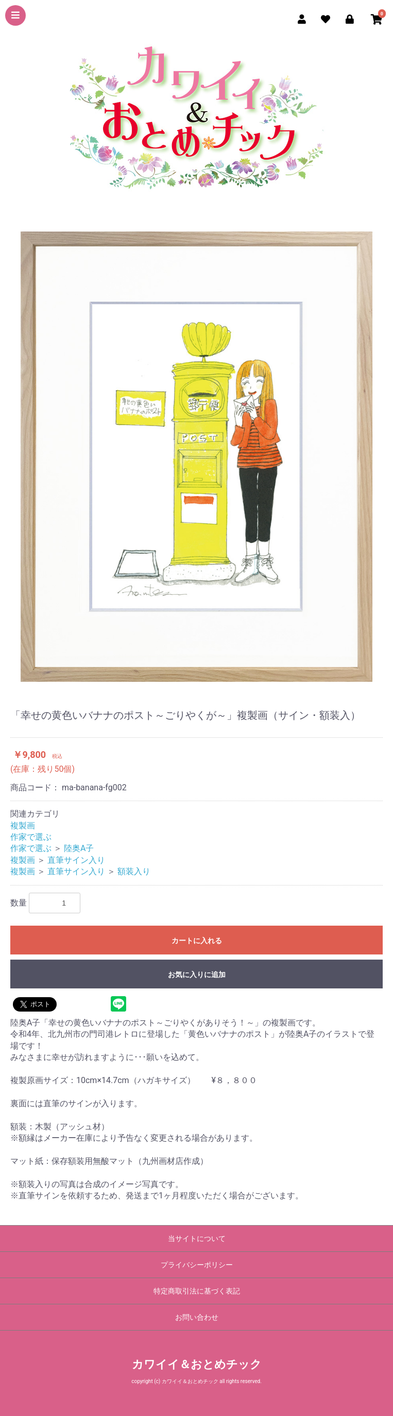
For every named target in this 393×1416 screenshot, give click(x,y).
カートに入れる (197, 940)
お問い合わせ (196, 1317)
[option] (196, 457)
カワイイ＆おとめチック (197, 1364)
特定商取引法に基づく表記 (196, 1291)
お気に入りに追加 (197, 974)
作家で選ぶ (31, 837)
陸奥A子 (79, 848)
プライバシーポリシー (197, 1265)
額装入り (133, 871)
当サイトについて (197, 1238)
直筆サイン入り (76, 860)
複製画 (22, 825)
